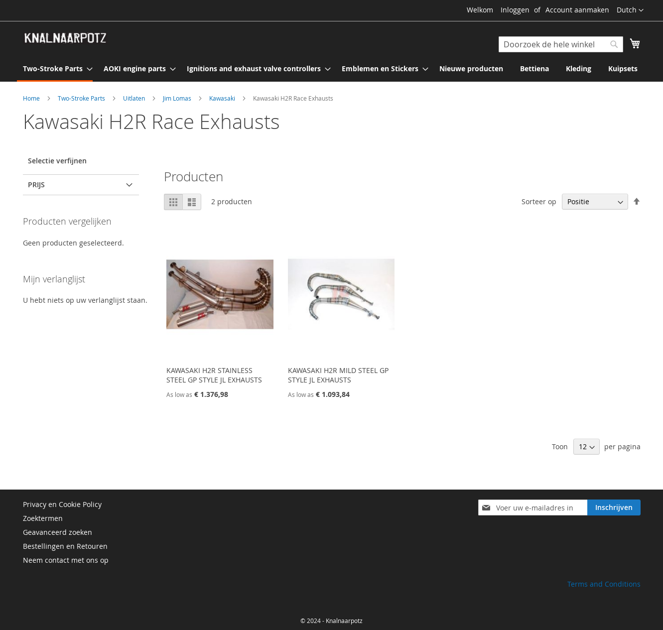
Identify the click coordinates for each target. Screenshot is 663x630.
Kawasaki (223, 98)
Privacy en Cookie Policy (62, 504)
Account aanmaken (577, 9)
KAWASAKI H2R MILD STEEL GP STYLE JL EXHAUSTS (338, 375)
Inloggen (515, 9)
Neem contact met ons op (66, 560)
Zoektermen (43, 518)
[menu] (332, 69)
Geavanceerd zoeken (57, 532)
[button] (630, 10)
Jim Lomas (178, 98)
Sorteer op (539, 201)
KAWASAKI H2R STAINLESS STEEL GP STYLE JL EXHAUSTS (214, 375)
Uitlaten (134, 98)
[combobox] (561, 44)
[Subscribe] (614, 507)
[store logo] (65, 38)
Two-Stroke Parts (82, 98)
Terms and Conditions (604, 584)
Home (32, 98)
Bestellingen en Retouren (65, 546)
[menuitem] (55, 69)
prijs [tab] (36, 184)
